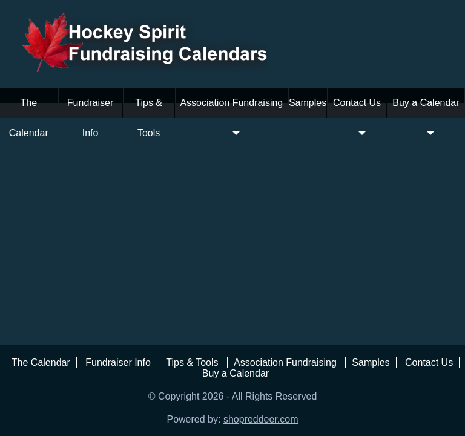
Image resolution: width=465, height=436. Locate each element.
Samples (307, 102)
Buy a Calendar (425, 117)
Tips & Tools (148, 117)
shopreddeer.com (260, 419)
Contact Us (357, 117)
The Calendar (28, 117)
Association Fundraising (231, 117)
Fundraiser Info (90, 117)
